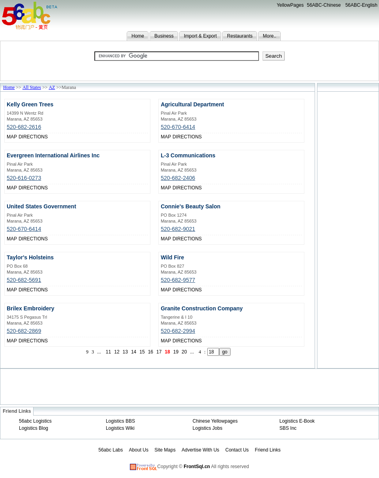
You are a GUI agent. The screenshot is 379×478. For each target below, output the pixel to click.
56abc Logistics (35, 421)
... (99, 352)
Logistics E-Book (297, 421)
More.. (269, 36)
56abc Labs (110, 450)
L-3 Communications (188, 155)
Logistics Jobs (207, 428)
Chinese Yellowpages (215, 421)
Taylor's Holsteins (30, 257)
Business (164, 36)
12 (116, 352)
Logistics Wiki (120, 428)
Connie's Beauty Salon (190, 206)
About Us (138, 450)
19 (175, 352)
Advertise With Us (200, 450)
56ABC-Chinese (324, 5)
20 (184, 352)
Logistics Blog (33, 428)
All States (32, 87)
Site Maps (164, 450)
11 (108, 352)
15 (141, 352)
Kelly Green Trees (30, 104)
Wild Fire (172, 257)
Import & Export (200, 36)
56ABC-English (361, 5)
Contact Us (237, 450)
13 (125, 352)
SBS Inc (288, 428)
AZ (52, 87)
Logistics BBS (120, 421)
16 (150, 352)
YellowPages (290, 5)
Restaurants (240, 36)
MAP (12, 137)
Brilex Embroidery (30, 308)
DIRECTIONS (33, 137)
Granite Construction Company (202, 308)
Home (137, 36)
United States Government (41, 206)
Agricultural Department (192, 104)
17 (158, 352)
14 (133, 352)
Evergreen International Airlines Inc (53, 155)
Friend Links (267, 450)
